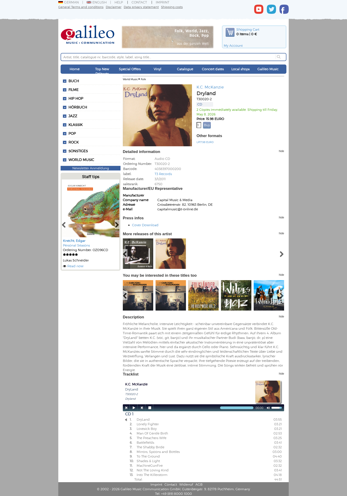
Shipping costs (172, 7)
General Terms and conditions (80, 7)
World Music (81, 160)
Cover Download (145, 225)
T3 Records (163, 174)
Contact (139, 2)
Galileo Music (268, 69)
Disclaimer (113, 7)
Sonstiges (78, 151)
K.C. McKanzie (210, 87)
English (97, 2)
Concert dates (213, 69)
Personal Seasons (76, 245)
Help (119, 2)
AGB (199, 484)
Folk (143, 79)
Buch (73, 81)
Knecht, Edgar (74, 241)
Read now (75, 266)
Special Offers (130, 69)
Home (74, 69)
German (68, 2)
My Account (233, 45)
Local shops (240, 69)
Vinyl (157, 69)
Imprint (162, 2)
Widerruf (186, 484)
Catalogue (185, 69)
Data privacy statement (141, 7)
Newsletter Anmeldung (90, 168)
